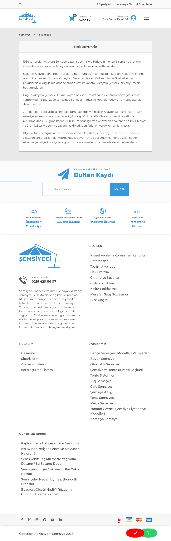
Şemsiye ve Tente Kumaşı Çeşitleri (116, 370)
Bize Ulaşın (98, 300)
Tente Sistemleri (102, 375)
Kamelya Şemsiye (104, 419)
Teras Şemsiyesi (102, 398)
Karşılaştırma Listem (37, 370)
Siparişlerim (30, 359)
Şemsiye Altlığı (101, 392)
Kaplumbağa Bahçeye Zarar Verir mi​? (50, 443)
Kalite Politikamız (103, 289)
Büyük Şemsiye (102, 359)
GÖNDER (119, 189)
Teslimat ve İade (102, 266)
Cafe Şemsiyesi (102, 386)
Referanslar (99, 261)
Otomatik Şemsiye (104, 364)
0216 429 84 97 (44, 281)
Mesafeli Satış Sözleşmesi (109, 294)
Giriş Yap (109, 19)
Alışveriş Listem (33, 364)
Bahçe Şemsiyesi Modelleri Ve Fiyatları (120, 353)
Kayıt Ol (122, 19)
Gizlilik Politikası (102, 283)
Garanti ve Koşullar (105, 278)
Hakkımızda (99, 272)
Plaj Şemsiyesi (101, 381)
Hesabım (28, 353)
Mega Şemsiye (101, 403)
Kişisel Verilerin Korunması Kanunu (117, 255)
